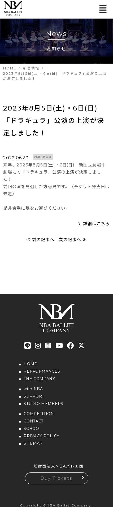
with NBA (33, 388)
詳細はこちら (96, 223)
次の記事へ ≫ (73, 239)
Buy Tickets (56, 478)
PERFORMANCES (42, 371)
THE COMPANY (39, 378)
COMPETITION (39, 413)
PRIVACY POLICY (41, 436)
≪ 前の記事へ (40, 239)
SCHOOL (33, 428)
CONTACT (34, 421)
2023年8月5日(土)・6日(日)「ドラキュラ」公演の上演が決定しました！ (53, 120)
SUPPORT (34, 396)
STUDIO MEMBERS (43, 403)
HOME (30, 363)
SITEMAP (33, 443)
